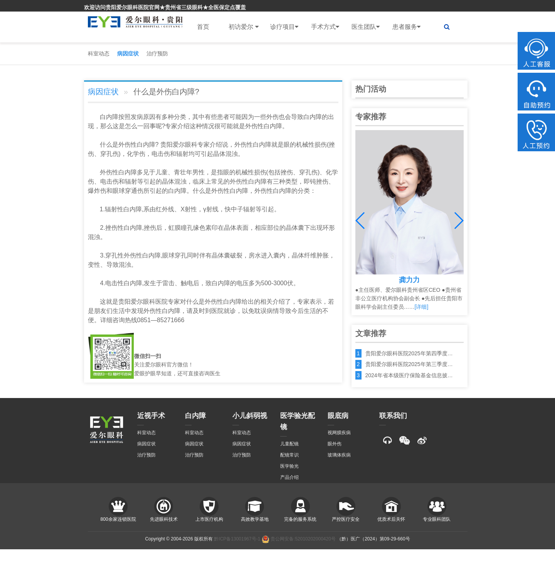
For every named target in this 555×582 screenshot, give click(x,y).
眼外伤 (334, 444)
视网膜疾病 (339, 432)
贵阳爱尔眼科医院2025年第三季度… (409, 364)
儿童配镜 (289, 444)
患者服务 (406, 27)
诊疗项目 (284, 27)
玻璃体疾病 (339, 455)
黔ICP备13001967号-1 (237, 539)
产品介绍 (289, 477)
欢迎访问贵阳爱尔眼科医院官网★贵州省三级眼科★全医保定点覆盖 (165, 7)
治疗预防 (157, 53)
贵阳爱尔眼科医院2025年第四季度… (409, 353)
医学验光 (289, 466)
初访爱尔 (243, 27)
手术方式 (325, 27)
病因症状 (128, 53)
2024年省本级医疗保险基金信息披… (409, 375)
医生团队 (366, 27)
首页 (203, 26)
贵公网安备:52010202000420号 (299, 539)
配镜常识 (289, 455)
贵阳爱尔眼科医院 (143, 301)
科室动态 (98, 53)
